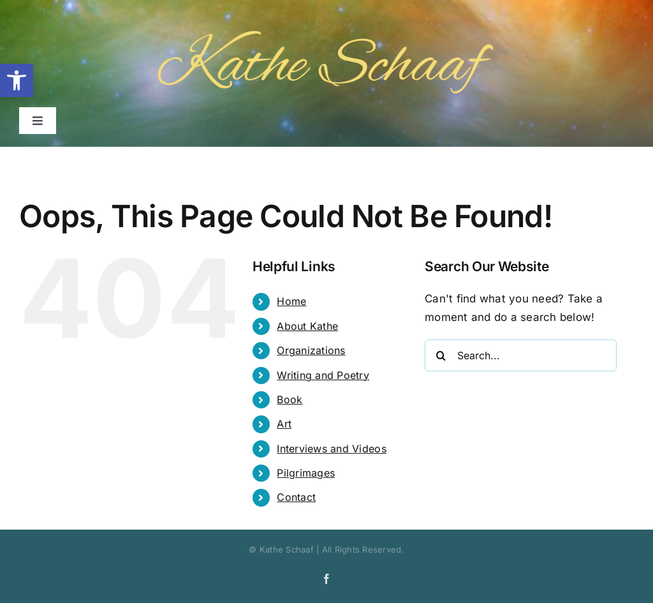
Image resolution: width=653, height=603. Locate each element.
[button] (16, 80)
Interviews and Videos (331, 448)
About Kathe (307, 326)
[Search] (441, 355)
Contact (296, 497)
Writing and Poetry (323, 375)
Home (291, 301)
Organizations (311, 350)
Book (289, 399)
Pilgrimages (306, 472)
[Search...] (521, 355)
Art (284, 423)
